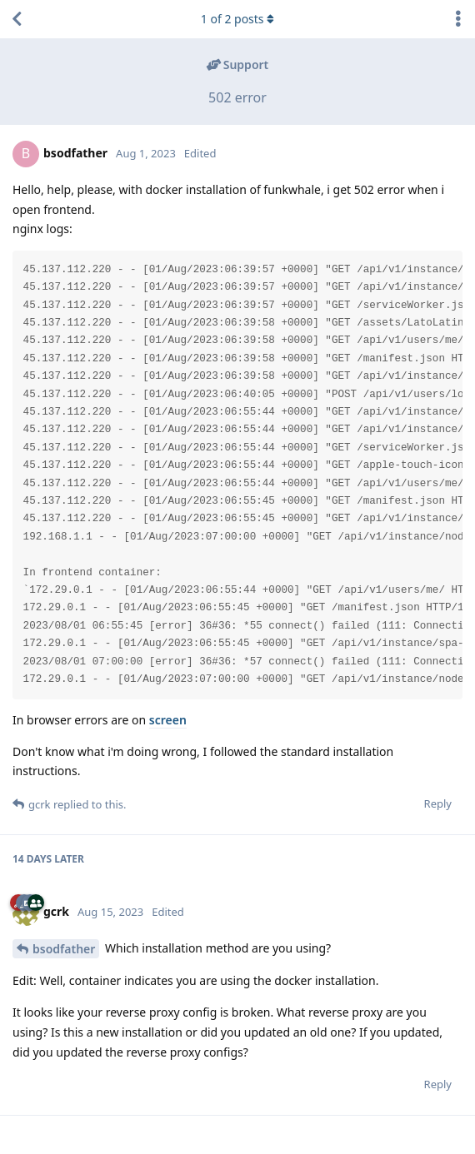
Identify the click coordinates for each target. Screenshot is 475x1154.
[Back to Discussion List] (16, 19)
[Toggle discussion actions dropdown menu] (458, 19)
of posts (237, 19)
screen (168, 720)
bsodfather (63, 949)
